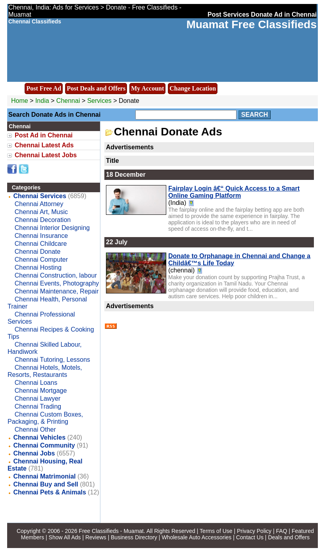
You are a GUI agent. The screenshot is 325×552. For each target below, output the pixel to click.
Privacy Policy (254, 531)
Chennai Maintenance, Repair (57, 291)
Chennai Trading (38, 406)
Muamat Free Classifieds (252, 24)
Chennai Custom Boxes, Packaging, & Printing (45, 418)
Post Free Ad (43, 88)
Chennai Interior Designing (52, 227)
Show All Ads (65, 537)
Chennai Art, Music (41, 211)
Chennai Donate (38, 251)
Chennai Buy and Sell (45, 484)
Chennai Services (39, 196)
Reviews (95, 537)
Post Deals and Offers (96, 88)
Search (254, 114)
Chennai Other (35, 429)
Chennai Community (44, 445)
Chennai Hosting (38, 267)
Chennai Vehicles (39, 437)
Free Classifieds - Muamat (111, 531)
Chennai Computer (41, 259)
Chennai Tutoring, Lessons (52, 359)
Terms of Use (216, 531)
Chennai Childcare (41, 243)
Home (19, 100)
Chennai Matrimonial (44, 476)
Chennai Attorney (39, 204)
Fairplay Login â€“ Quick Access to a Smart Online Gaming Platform (234, 192)
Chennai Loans (36, 382)
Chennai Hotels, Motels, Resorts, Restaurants (45, 371)
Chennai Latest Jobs (46, 155)
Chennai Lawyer (38, 398)
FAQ (281, 531)
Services (99, 100)
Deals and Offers (289, 537)
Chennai (69, 100)
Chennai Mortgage (41, 390)
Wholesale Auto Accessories (196, 537)
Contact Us (249, 537)
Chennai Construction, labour (56, 275)
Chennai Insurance (41, 235)
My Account (147, 88)
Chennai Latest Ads (44, 145)
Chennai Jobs (34, 453)
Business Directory (134, 537)
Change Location (192, 88)
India (42, 100)
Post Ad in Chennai (44, 135)
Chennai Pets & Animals (49, 492)
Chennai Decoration (43, 219)
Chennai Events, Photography (57, 283)
